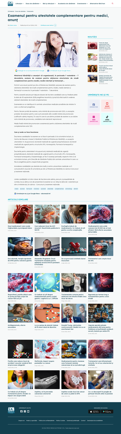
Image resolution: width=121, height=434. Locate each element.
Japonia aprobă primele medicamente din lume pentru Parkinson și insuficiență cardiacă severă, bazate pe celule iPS (100, 328)
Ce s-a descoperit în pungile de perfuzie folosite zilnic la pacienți (100, 393)
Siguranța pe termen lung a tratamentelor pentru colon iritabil (98, 296)
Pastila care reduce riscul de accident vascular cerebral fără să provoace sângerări (20, 363)
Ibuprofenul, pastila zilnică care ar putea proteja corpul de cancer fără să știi (20, 296)
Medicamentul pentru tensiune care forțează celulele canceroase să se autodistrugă (73, 363)
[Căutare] (112, 3)
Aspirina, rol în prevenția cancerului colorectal (44, 393)
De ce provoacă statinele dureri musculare (73, 260)
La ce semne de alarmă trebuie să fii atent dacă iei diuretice (46, 326)
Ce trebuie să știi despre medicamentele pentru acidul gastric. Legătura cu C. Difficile (46, 296)
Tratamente (30, 11)
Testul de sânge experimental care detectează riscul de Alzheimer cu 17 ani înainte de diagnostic (105, 48)
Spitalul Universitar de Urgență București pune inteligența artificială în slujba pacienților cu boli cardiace (106, 81)
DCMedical (11, 11)
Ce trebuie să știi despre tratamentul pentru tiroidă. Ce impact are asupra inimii (19, 394)
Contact (83, 420)
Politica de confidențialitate (46, 420)
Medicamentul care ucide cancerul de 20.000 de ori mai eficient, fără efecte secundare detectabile (100, 229)
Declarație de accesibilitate (95, 420)
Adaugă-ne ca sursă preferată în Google (31, 71)
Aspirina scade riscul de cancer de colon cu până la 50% (73, 393)
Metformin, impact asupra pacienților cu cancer (44, 362)
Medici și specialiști (31, 420)
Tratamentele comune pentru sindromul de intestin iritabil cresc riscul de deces (73, 296)
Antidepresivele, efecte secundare (16, 326)
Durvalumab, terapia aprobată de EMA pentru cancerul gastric (20, 260)
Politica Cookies (60, 420)
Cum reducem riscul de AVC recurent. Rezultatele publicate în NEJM (47, 228)
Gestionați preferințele (73, 420)
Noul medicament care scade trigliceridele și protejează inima (20, 227)
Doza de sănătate (20, 11)
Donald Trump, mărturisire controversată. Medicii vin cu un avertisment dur (73, 327)
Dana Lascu (13, 25)
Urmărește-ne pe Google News (60, 71)
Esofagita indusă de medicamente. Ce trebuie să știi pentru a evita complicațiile (73, 228)
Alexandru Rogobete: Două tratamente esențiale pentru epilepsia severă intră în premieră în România (47, 261)
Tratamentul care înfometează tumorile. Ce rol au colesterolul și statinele (100, 363)
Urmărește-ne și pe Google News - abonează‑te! (33, 193)
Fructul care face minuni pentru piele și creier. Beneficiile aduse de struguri (106, 70)
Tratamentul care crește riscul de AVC (99, 260)
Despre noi (21, 420)
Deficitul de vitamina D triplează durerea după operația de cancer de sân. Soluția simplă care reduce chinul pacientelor (106, 60)
